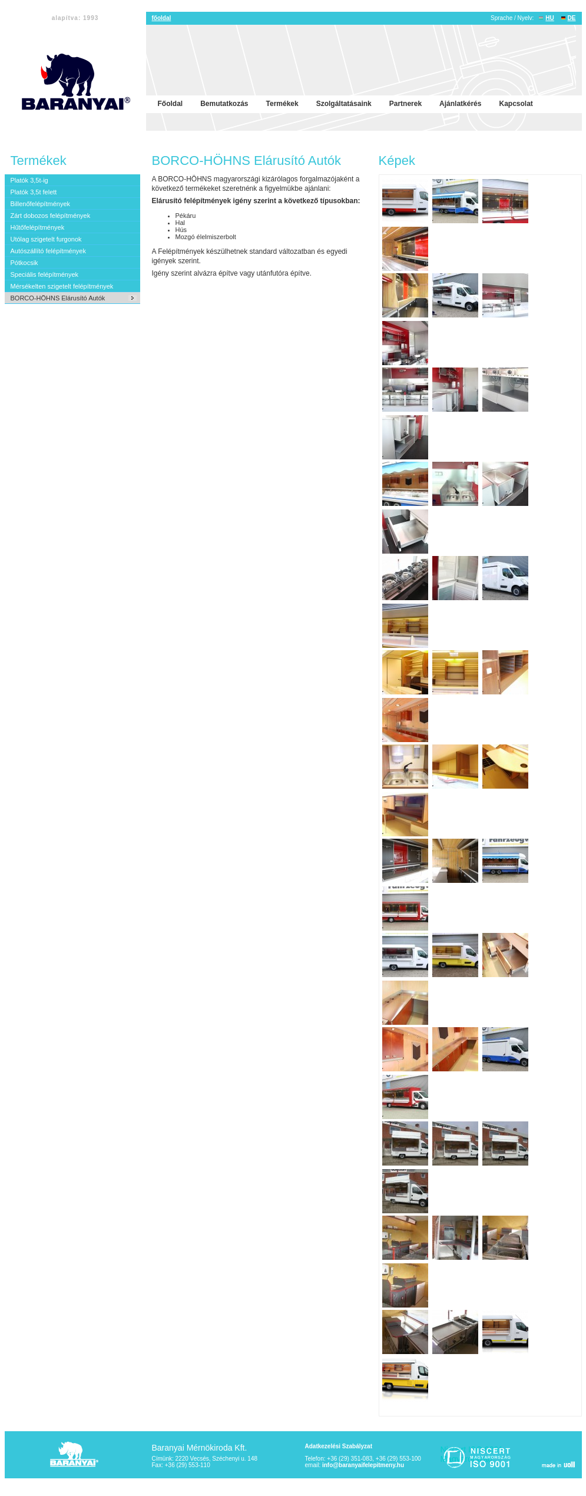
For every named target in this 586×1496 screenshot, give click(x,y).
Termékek (282, 104)
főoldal (161, 18)
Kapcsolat (515, 104)
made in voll (557, 1464)
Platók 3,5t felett (34, 192)
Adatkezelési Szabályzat (339, 1446)
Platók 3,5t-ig (29, 180)
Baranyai (75, 1454)
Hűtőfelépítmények (38, 227)
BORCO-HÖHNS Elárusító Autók (58, 298)
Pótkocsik (24, 262)
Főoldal (170, 104)
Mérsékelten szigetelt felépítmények (62, 286)
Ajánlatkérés (460, 104)
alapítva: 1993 (75, 18)
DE (572, 18)
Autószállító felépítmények (48, 250)
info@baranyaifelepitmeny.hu (363, 1465)
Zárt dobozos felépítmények (51, 215)
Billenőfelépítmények (41, 203)
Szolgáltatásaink (344, 104)
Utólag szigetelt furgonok (46, 239)
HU (549, 18)
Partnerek (405, 104)
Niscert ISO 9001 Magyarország (477, 1458)
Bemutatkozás (224, 104)
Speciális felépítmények (45, 274)
